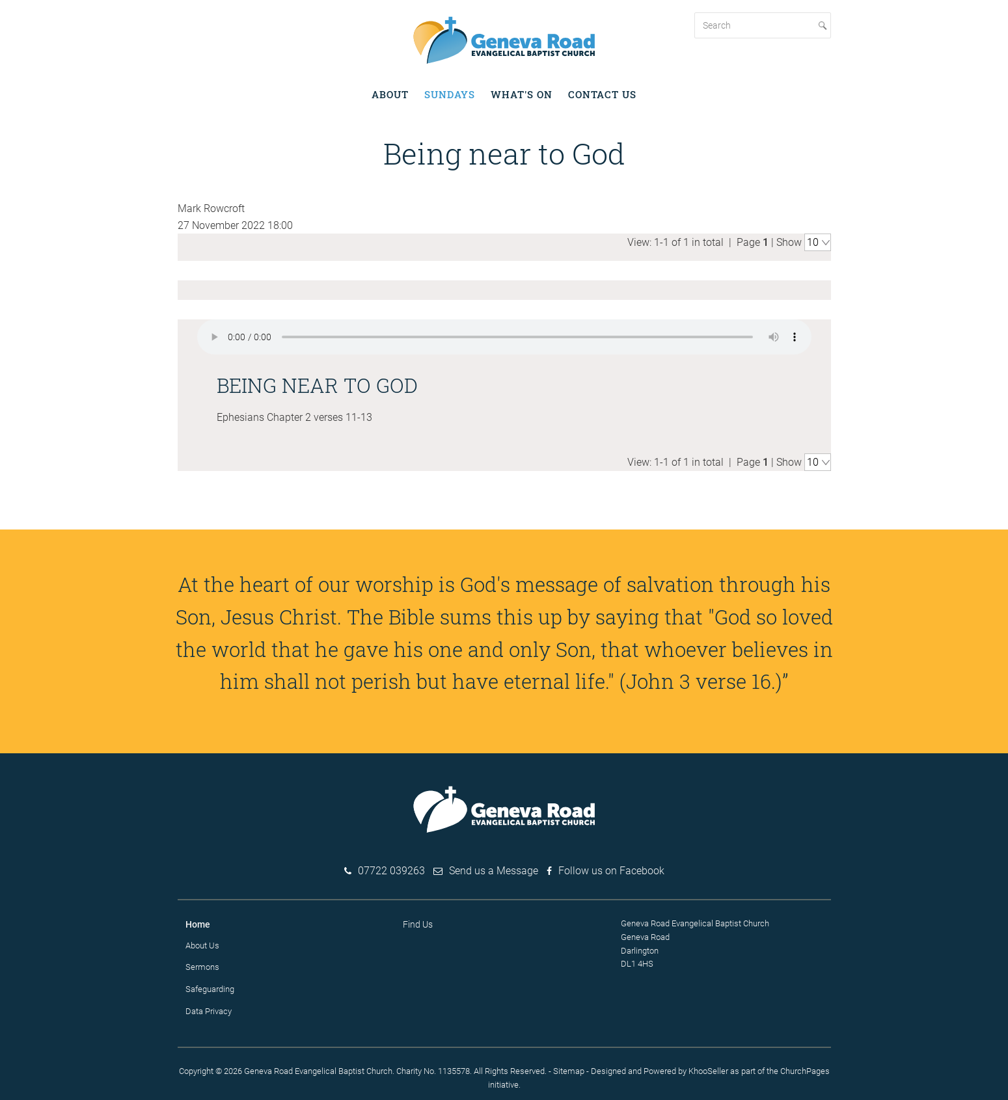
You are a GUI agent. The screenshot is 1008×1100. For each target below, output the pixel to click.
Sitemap (568, 1069)
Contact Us (602, 94)
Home (197, 923)
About (390, 94)
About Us (202, 943)
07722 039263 (391, 869)
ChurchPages (805, 1069)
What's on (521, 94)
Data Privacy (208, 1010)
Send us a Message (493, 869)
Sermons (202, 966)
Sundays (449, 94)
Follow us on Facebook (611, 869)
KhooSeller (708, 1069)
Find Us (418, 923)
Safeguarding (209, 988)
